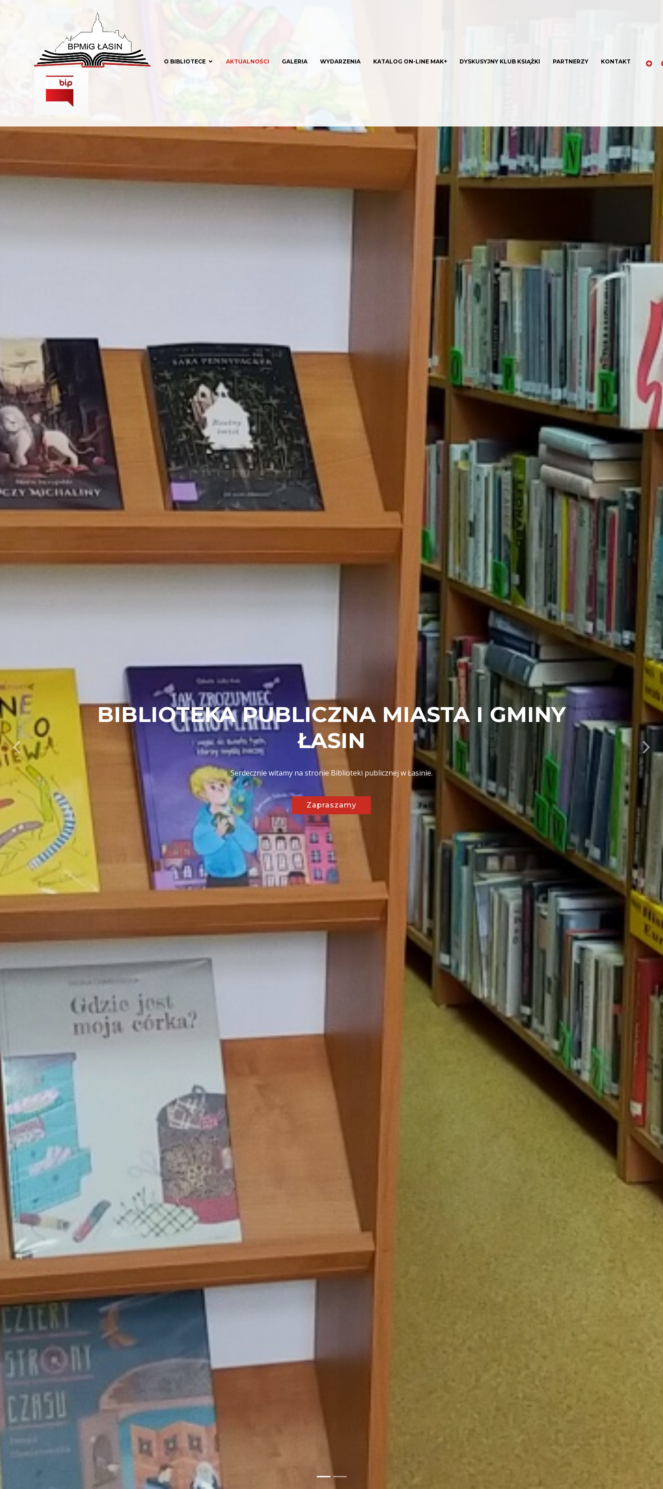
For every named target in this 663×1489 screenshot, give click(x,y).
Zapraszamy (331, 805)
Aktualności (247, 61)
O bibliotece (185, 61)
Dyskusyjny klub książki (500, 61)
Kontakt (616, 61)
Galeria (294, 61)
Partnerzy (570, 61)
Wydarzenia (340, 61)
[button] (16, 744)
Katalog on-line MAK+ (410, 61)
